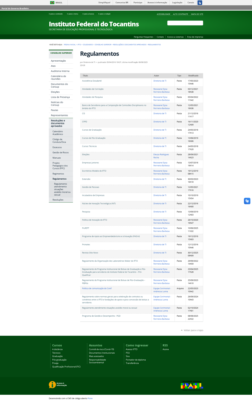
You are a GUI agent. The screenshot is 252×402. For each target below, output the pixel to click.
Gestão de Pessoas (90, 187)
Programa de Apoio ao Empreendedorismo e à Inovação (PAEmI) (111, 236)
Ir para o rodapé (105, 14)
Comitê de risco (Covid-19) (101, 349)
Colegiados (88, 44)
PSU (128, 353)
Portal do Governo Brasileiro (15, 8)
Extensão (86, 179)
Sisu (128, 356)
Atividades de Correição (93, 89)
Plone (90, 398)
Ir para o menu (74, 14)
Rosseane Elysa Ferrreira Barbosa (161, 90)
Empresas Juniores (90, 162)
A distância (57, 349)
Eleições (86, 154)
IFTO (79, 44)
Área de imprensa (195, 37)
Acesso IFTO (131, 349)
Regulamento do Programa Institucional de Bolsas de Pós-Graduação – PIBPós (113, 282)
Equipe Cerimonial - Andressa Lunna (162, 290)
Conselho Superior (103, 44)
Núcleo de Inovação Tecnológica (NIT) (99, 203)
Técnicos (56, 353)
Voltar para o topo (193, 330)
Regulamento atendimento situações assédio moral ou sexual (109, 307)
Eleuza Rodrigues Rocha (161, 156)
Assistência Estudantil (92, 80)
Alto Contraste (180, 14)
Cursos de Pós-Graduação (93, 138)
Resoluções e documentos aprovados (129, 44)
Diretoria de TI (159, 80)
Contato (160, 37)
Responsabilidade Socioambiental (97, 361)
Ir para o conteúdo (57, 14)
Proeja (55, 363)
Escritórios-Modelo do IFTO (94, 170)
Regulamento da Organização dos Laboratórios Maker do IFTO (110, 261)
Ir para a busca (90, 14)
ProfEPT (85, 228)
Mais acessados (96, 356)
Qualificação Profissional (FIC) (66, 366)
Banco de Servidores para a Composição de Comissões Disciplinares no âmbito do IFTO (114, 107)
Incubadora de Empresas (93, 195)
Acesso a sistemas (175, 37)
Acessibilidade (163, 14)
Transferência (132, 363)
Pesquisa (86, 211)
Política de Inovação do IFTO (94, 220)
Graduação (57, 356)
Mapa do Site (197, 14)
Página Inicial (70, 44)
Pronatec (86, 244)
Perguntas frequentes (143, 37)
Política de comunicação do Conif (97, 288)
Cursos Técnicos (89, 146)
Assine (166, 349)
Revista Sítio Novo (90, 252)
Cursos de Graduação (92, 129)
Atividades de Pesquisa (92, 97)
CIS (83, 113)
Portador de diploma (136, 359)
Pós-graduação (59, 359)
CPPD (84, 121)
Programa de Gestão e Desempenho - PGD (101, 316)
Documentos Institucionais (102, 353)
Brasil (59, 2)
